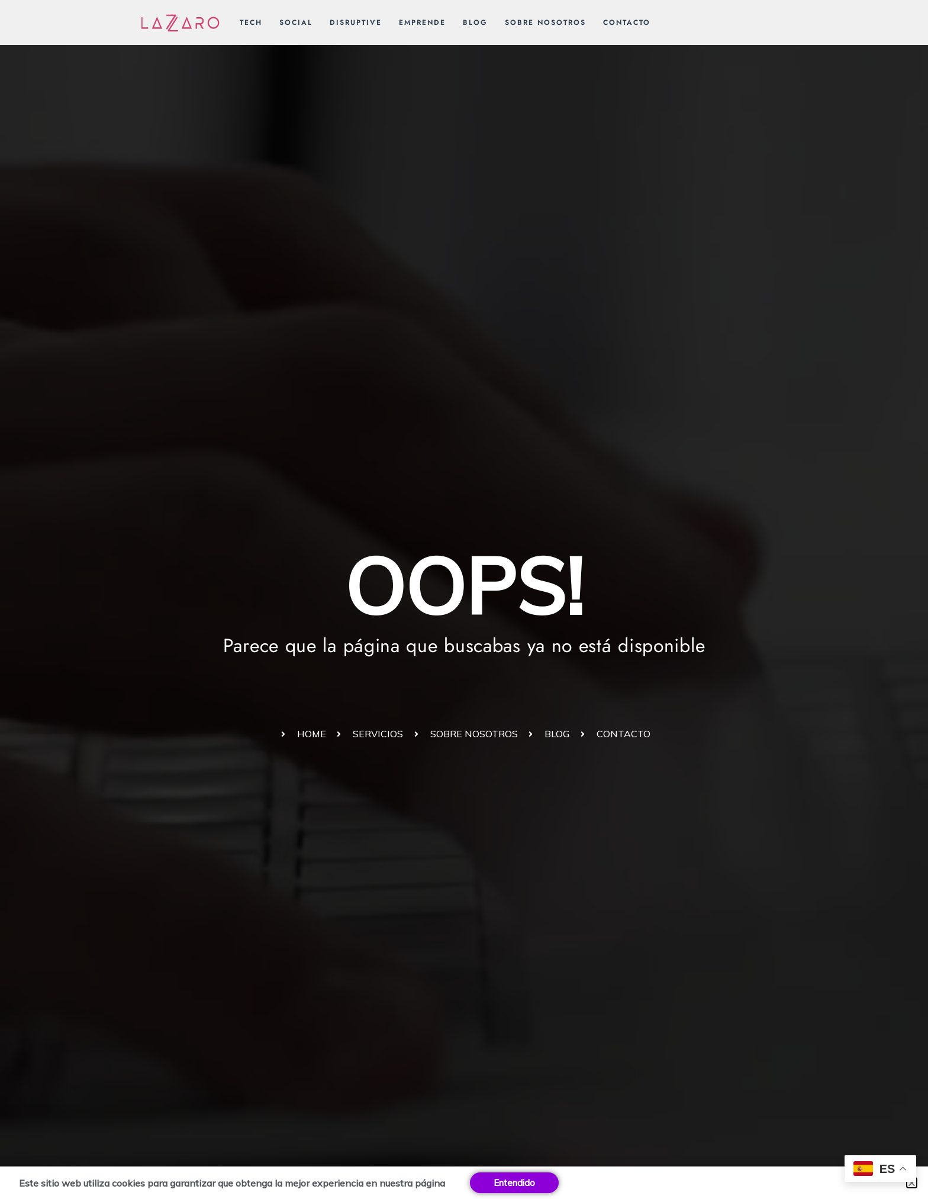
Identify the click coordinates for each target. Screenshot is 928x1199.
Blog (475, 22)
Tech (251, 22)
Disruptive (356, 22)
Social (295, 22)
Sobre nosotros (545, 22)
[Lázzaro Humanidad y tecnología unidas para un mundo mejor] (180, 22)
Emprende (422, 22)
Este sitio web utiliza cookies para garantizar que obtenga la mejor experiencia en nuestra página (232, 1183)
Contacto (626, 22)
